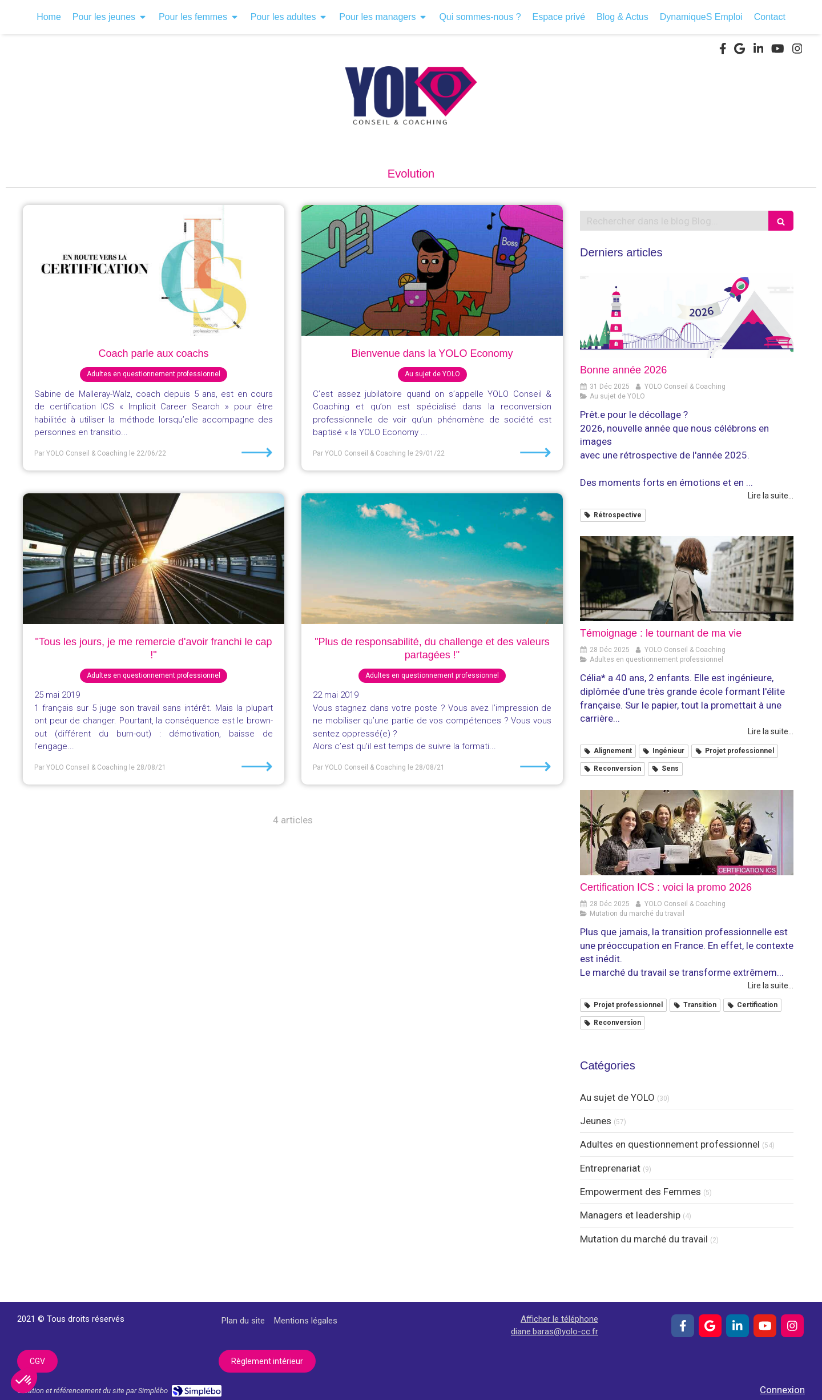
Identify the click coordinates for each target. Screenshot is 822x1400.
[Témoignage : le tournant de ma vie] (686, 579)
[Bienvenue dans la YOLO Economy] (432, 270)
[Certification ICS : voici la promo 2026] (686, 833)
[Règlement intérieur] (267, 1361)
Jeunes (595, 1121)
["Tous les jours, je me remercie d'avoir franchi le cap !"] (153, 558)
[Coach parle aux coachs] (153, 270)
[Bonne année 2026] (686, 316)
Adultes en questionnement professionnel (670, 1144)
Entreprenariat (610, 1168)
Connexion (782, 1389)
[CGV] (37, 1361)
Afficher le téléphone (559, 1319)
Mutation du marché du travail (644, 1239)
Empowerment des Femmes (640, 1191)
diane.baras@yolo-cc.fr (554, 1331)
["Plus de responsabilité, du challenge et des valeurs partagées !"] (432, 558)
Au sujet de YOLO (617, 1097)
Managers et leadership (630, 1215)
